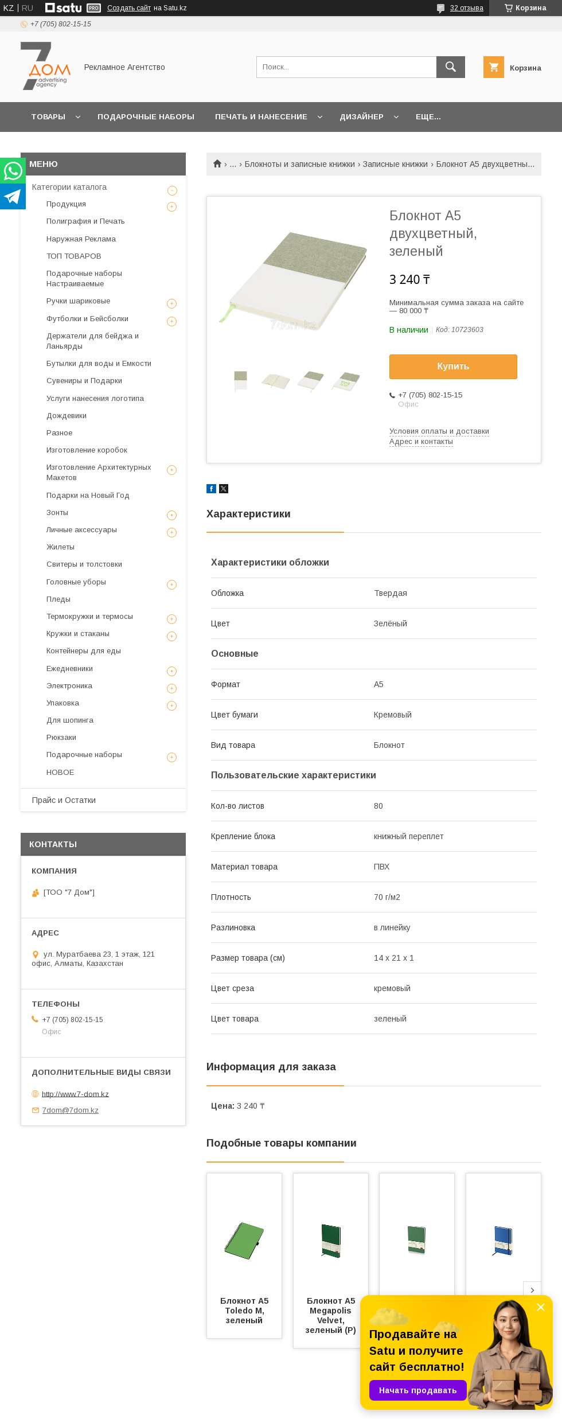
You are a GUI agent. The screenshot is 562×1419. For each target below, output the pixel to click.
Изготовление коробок (86, 450)
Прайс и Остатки (64, 800)
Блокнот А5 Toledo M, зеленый (245, 1310)
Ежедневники (69, 668)
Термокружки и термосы (89, 616)
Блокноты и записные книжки (300, 164)
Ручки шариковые (78, 301)
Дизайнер (361, 116)
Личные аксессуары (81, 529)
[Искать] (450, 67)
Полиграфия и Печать (85, 221)
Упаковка (62, 703)
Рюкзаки (61, 737)
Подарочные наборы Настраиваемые (84, 278)
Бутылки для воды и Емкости (98, 363)
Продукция (66, 204)
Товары (48, 116)
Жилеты (60, 547)
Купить (454, 366)
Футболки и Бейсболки (87, 318)
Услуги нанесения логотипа (95, 398)
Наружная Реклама (81, 239)
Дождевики (66, 415)
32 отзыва (466, 8)
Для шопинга (69, 720)
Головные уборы (76, 582)
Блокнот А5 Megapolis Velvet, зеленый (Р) (331, 1315)
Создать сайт (129, 8)
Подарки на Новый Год (88, 495)
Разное (59, 432)
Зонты (57, 512)
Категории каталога (69, 187)
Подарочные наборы (145, 116)
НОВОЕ (60, 772)
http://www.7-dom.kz (75, 1093)
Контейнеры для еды (83, 650)
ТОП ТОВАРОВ (74, 256)
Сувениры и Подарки (84, 380)
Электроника (69, 685)
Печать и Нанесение (261, 116)
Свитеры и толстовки (84, 564)
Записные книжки (395, 164)
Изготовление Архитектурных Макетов (98, 472)
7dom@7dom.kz (70, 1110)
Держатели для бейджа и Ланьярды (92, 341)
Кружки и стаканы (78, 633)
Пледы (58, 599)
